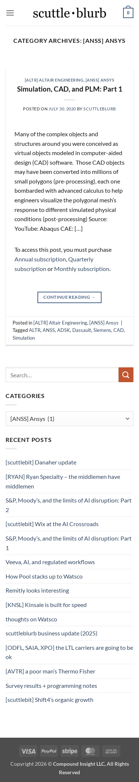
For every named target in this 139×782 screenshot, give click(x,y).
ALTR (34, 330)
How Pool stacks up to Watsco (44, 576)
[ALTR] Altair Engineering (54, 80)
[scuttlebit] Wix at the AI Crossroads (52, 523)
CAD (118, 330)
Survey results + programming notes (51, 685)
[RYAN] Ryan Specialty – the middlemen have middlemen (63, 481)
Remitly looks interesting (37, 590)
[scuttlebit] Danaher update (41, 462)
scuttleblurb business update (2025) (51, 633)
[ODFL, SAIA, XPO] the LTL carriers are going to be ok (69, 652)
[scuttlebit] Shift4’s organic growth (49, 699)
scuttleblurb (99, 108)
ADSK (63, 330)
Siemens (102, 330)
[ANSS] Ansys (100, 80)
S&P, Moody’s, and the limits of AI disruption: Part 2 (69, 505)
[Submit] (126, 374)
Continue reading (69, 297)
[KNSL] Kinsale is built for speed (46, 604)
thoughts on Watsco (31, 618)
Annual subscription (40, 259)
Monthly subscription (81, 268)
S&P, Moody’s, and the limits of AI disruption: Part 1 (69, 543)
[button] (10, 13)
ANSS (49, 330)
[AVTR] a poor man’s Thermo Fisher (50, 671)
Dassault (81, 330)
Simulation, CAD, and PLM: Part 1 (69, 89)
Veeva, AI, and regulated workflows (50, 561)
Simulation (24, 338)
